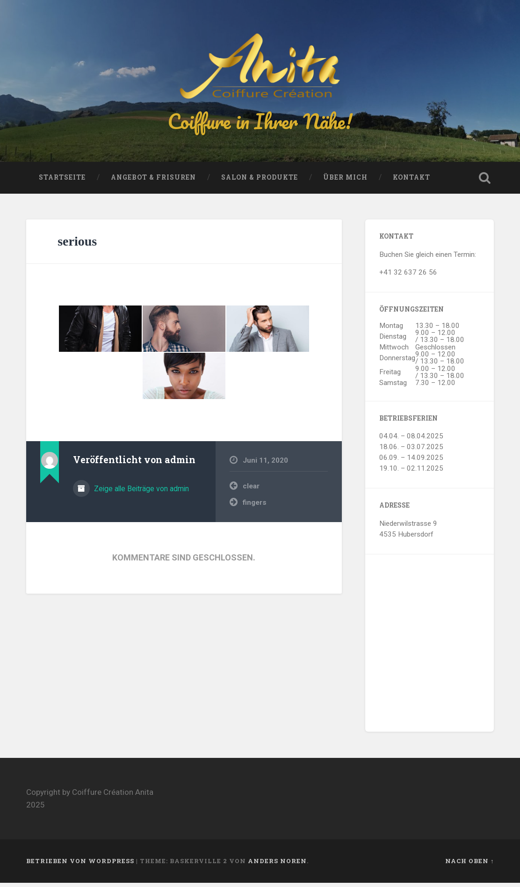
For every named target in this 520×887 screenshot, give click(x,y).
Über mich (345, 181)
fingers (255, 506)
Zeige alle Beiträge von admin (140, 492)
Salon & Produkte (259, 181)
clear (251, 490)
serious (77, 245)
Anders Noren (277, 865)
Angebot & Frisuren (153, 181)
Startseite (62, 181)
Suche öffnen (484, 182)
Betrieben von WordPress (80, 865)
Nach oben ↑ (469, 865)
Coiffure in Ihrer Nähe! (260, 123)
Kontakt (411, 181)
